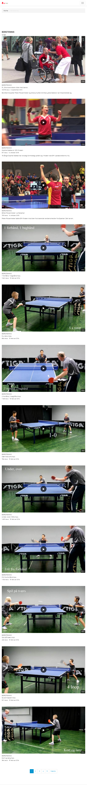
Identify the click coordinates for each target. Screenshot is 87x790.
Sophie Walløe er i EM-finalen (12, 150)
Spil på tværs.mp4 (8, 637)
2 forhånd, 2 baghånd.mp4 (11, 396)
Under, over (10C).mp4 (10, 517)
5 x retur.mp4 (6, 336)
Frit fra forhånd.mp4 (9, 577)
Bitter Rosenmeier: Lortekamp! (13, 213)
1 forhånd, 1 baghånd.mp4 (11, 276)
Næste (53, 771)
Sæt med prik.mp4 (8, 456)
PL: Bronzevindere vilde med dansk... (15, 87)
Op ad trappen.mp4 (9, 698)
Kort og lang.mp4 (8, 758)
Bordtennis (7, 85)
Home (6, 11)
